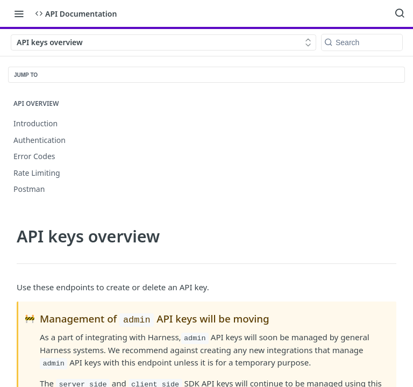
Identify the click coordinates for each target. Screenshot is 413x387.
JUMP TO (26, 75)
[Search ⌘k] (399, 13)
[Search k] (362, 42)
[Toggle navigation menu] (19, 13)
